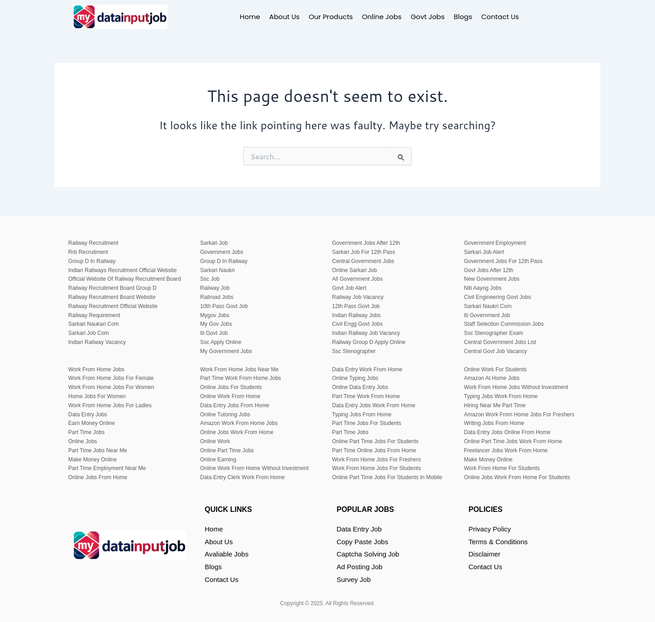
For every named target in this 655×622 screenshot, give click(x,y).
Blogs (463, 16)
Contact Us (500, 16)
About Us (284, 16)
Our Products (331, 16)
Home (250, 16)
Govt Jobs (428, 16)
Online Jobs (382, 16)
